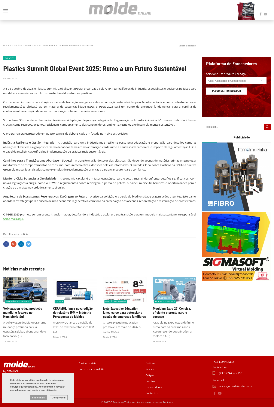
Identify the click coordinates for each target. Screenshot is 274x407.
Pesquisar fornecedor (226, 90)
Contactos (152, 393)
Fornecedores (154, 387)
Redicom (168, 402)
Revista (150, 369)
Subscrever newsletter (92, 369)
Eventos (150, 381)
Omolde (7, 45)
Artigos (150, 375)
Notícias (18, 45)
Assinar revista (88, 363)
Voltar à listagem (187, 45)
